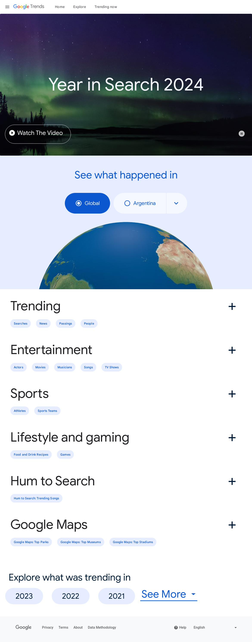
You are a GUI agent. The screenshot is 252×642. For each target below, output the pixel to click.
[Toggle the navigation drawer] (7, 7)
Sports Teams (47, 411)
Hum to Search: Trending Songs (36, 498)
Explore (79, 7)
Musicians (65, 367)
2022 (70, 596)
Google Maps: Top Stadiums (133, 542)
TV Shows (112, 367)
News (43, 323)
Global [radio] (87, 203)
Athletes (20, 411)
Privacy (47, 627)
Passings (65, 323)
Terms (63, 627)
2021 (117, 596)
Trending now (106, 7)
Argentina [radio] (140, 203)
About (78, 627)
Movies (40, 367)
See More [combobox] (164, 594)
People (89, 323)
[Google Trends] (28, 7)
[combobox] (176, 203)
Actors (18, 367)
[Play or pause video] (242, 134)
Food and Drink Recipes (31, 455)
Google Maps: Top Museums (81, 542)
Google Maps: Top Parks (31, 542)
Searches (20, 323)
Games (65, 455)
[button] (244, 136)
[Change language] (215, 627)
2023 (24, 596)
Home (60, 7)
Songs (88, 367)
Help (180, 627)
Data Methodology (102, 627)
